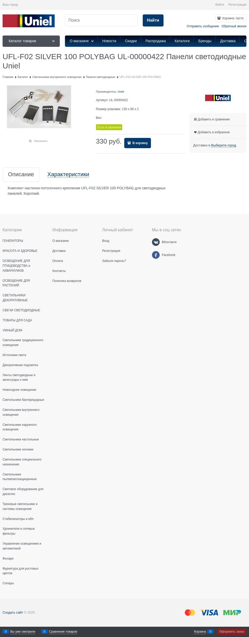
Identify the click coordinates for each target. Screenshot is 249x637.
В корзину (140, 143)
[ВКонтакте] (156, 242)
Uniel (121, 91)
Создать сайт (13, 612)
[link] (223, 145)
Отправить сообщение (203, 26)
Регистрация (237, 4)
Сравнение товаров (63, 632)
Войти (219, 4)
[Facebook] (156, 255)
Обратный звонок (234, 26)
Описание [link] (21, 175)
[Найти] (153, 20)
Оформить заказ (231, 631)
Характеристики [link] (68, 175)
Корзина (200, 632)
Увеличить (40, 141)
